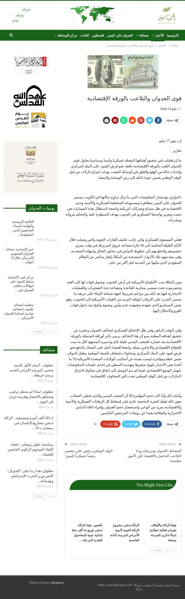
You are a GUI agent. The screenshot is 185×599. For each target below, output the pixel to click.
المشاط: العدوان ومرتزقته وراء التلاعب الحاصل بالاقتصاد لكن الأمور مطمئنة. (154, 456)
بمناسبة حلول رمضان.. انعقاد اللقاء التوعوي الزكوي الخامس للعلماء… (30, 449)
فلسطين (98, 35)
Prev (170, 550)
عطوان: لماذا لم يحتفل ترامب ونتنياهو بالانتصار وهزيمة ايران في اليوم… (31, 397)
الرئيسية (172, 35)
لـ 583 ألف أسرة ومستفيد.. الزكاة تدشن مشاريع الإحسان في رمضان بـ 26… (28, 423)
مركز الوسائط (68, 35)
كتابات (84, 35)
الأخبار (159, 35)
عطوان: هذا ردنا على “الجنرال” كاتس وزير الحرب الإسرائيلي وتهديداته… (30, 476)
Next (157, 550)
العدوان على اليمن (120, 35)
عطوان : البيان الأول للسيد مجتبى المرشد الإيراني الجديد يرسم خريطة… (31, 370)
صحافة (144, 35)
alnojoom (57, 582)
